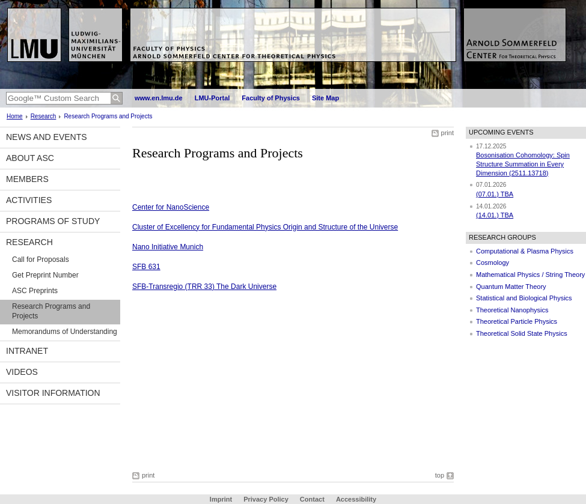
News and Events (46, 137)
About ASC (30, 158)
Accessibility (356, 499)
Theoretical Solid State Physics (521, 333)
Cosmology (492, 262)
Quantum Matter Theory (511, 286)
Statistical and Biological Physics (524, 298)
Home (15, 116)
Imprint (221, 499)
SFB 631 (146, 267)
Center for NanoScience (170, 207)
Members (27, 179)
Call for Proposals (40, 259)
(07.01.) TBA (494, 194)
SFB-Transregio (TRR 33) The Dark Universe (204, 286)
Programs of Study (53, 221)
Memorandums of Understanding (64, 331)
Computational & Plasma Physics (524, 251)
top (439, 475)
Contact (312, 499)
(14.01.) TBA (494, 215)
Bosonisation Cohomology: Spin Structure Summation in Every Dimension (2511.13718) (523, 163)
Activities (29, 200)
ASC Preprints (35, 291)
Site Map (325, 98)
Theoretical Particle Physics (516, 321)
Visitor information (53, 393)
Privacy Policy (265, 499)
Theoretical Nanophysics (512, 310)
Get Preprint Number (45, 275)
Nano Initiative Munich (167, 247)
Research (43, 116)
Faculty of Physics (271, 98)
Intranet (27, 351)
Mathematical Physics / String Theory (530, 274)
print (447, 132)
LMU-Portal (212, 98)
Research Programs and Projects (51, 311)
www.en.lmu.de (159, 98)
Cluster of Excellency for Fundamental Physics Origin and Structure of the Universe (265, 227)
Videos (22, 372)
